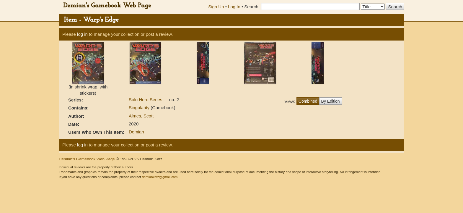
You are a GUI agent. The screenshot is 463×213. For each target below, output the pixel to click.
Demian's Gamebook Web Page (107, 5)
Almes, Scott (141, 115)
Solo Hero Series (146, 99)
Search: (252, 6)
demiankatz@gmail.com (159, 177)
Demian (136, 131)
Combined (308, 101)
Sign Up (216, 6)
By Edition (330, 101)
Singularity (140, 107)
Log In (234, 6)
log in (82, 34)
